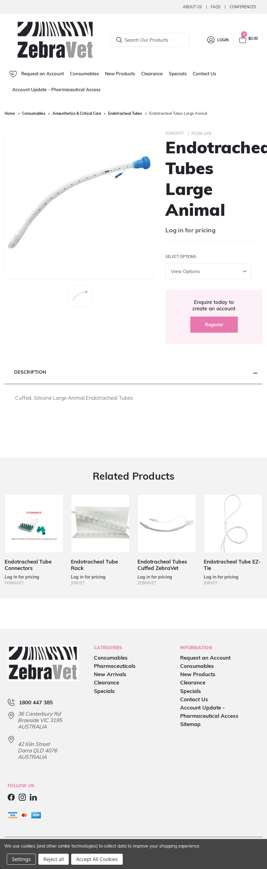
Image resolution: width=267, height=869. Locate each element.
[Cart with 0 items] (248, 39)
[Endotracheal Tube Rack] (100, 523)
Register (214, 325)
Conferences (243, 7)
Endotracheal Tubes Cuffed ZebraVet (162, 564)
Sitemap (190, 724)
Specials (178, 74)
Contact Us (204, 74)
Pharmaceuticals (115, 666)
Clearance (152, 74)
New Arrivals (110, 674)
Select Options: (181, 256)
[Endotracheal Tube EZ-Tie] (233, 523)
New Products (120, 74)
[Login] (217, 39)
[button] (133, 372)
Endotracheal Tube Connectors (28, 564)
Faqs (216, 7)
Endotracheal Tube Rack (94, 564)
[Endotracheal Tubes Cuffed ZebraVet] (167, 523)
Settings (21, 859)
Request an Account (36, 74)
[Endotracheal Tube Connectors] (34, 523)
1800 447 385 (36, 702)
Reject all (53, 859)
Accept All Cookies (97, 859)
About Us (192, 7)
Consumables (84, 74)
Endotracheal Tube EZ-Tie (232, 564)
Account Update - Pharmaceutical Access (56, 89)
